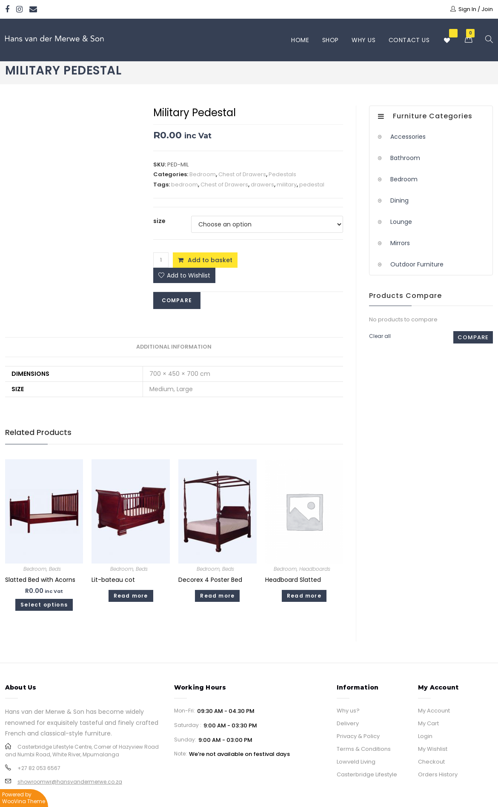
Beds (55, 568)
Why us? (348, 711)
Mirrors (400, 243)
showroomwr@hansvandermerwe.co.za (69, 781)
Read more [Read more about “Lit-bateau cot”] (131, 595)
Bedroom (202, 174)
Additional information (174, 346)
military (287, 184)
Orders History (438, 774)
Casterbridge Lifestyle (367, 774)
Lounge (401, 221)
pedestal (311, 184)
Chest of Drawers (242, 174)
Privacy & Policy (358, 736)
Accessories (408, 136)
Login (425, 736)
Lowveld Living (356, 762)
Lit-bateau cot (113, 579)
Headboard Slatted (293, 579)
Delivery (348, 723)
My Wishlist (432, 749)
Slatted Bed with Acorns (40, 579)
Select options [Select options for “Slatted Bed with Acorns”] (44, 604)
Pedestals (282, 174)
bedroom (184, 184)
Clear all (380, 336)
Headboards (314, 568)
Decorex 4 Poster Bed (210, 579)
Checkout (431, 762)
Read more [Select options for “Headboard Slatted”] (304, 595)
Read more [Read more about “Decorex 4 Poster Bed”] (217, 595)
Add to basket (210, 260)
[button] (184, 275)
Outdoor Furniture (417, 264)
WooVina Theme (23, 801)
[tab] (174, 347)
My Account (434, 711)
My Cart (428, 723)
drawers (262, 184)
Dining (399, 200)
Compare (177, 300)
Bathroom (405, 158)
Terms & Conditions (364, 749)
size (159, 221)
